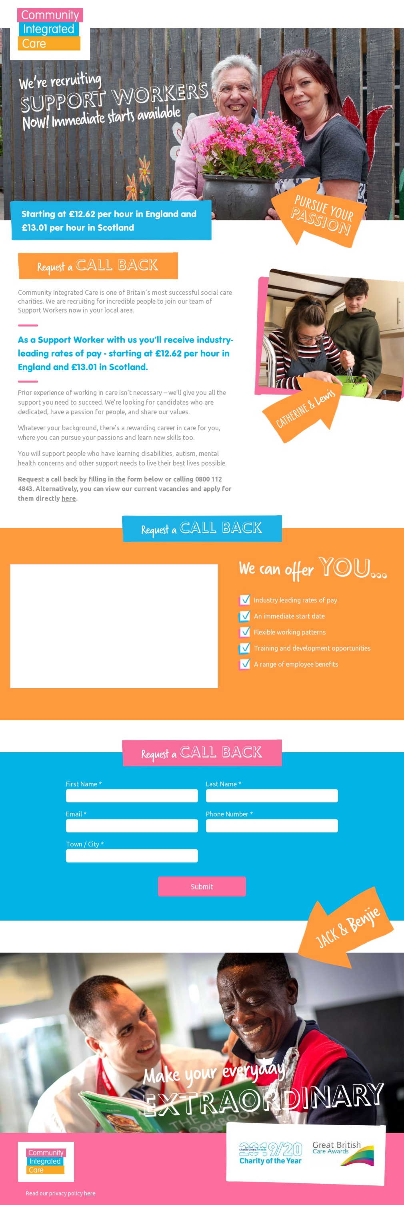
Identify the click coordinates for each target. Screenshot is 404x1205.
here (69, 498)
